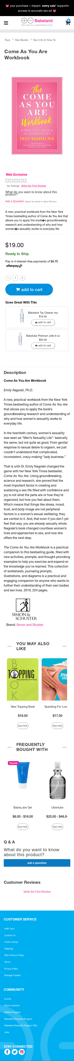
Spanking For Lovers (57, 706)
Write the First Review (33, 185)
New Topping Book (23, 706)
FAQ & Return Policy (14, 955)
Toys (7, 39)
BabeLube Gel (22, 807)
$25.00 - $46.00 (57, 816)
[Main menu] (6, 23)
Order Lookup (11, 942)
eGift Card (9, 928)
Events (7, 998)
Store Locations (12, 1005)
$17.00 (57, 716)
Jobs (6, 1032)
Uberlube (57, 807)
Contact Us (10, 935)
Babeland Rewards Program (18, 1019)
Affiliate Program (12, 1012)
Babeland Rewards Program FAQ (20, 1025)
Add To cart (29, 289)
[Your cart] (67, 22)
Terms (7, 962)
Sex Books (21, 39)
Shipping (8, 948)
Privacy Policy (11, 968)
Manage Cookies (12, 975)
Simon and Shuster (29, 625)
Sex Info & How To (44, 39)
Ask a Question (14, 201)
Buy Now (22, 725)
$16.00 (23, 716)
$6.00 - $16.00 (23, 816)
